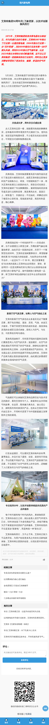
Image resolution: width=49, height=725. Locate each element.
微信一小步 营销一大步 (13, 581)
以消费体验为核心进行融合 (15, 568)
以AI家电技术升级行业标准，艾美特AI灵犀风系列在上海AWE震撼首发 (25, 607)
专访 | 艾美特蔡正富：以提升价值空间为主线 (22, 601)
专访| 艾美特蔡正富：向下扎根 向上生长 (20, 619)
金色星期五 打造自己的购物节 (16, 575)
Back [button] (3, 3)
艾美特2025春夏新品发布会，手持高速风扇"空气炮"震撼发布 (25, 626)
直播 (31, 723)
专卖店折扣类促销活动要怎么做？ (17, 562)
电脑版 (28, 703)
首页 (6, 723)
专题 (18, 723)
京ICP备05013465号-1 (24, 713)
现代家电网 (24, 708)
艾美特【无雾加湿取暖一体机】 (16, 613)
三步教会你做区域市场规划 (15, 587)
